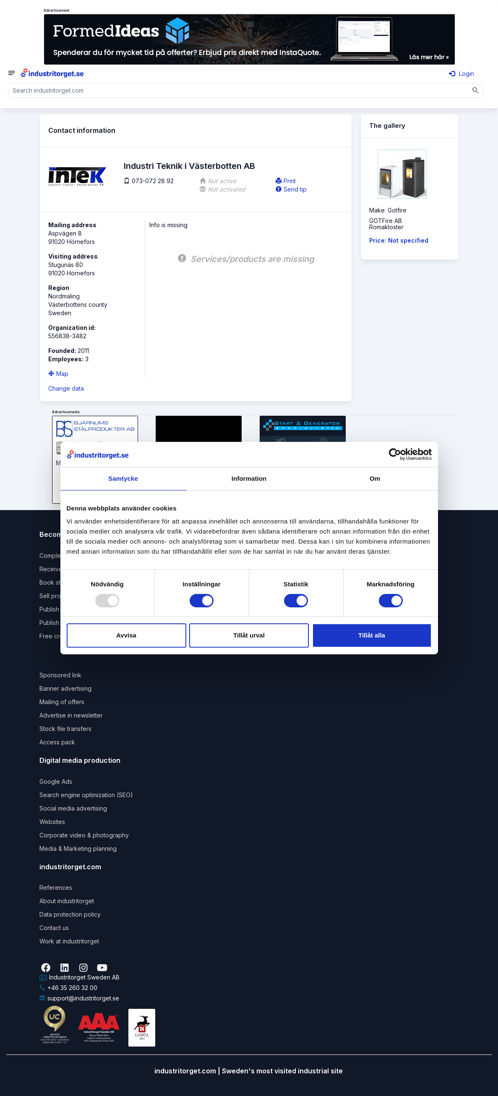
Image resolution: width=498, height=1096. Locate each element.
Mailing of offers (61, 701)
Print (286, 180)
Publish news (57, 609)
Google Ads (55, 781)
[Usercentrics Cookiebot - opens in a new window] (395, 454)
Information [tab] (249, 478)
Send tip (291, 189)
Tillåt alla (371, 635)
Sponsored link (60, 675)
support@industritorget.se (79, 998)
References (55, 887)
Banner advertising (65, 688)
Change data (66, 388)
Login (461, 73)
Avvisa (126, 635)
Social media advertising (73, 808)
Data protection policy (70, 914)
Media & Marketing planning (78, 848)
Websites (52, 821)
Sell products (57, 595)
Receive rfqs (57, 569)
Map (58, 373)
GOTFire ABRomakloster (386, 224)
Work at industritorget (69, 941)
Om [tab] (375, 478)
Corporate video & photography (84, 835)
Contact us (54, 927)
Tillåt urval (249, 635)
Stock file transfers (65, 728)
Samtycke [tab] (123, 478)
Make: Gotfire (388, 210)
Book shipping (59, 582)
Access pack (57, 742)
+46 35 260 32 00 (68, 987)
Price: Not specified (398, 240)
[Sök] (476, 90)
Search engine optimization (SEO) (86, 794)
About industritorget (66, 900)
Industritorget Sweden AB (79, 977)
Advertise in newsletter (71, 715)
